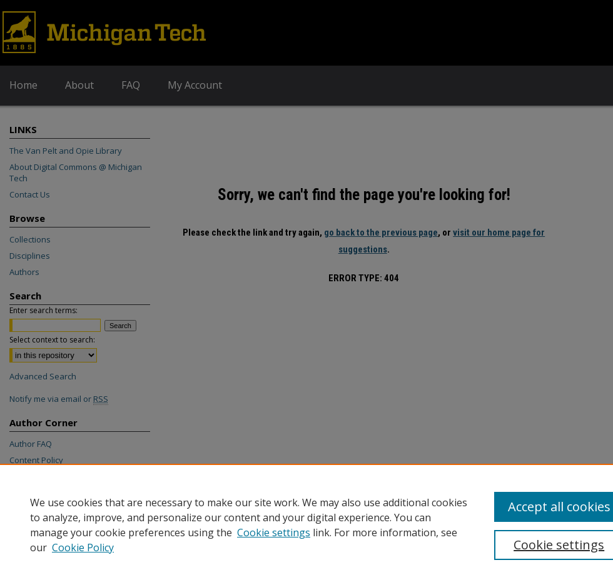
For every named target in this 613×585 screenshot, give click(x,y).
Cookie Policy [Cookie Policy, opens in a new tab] (83, 547)
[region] (306, 524)
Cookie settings (273, 532)
